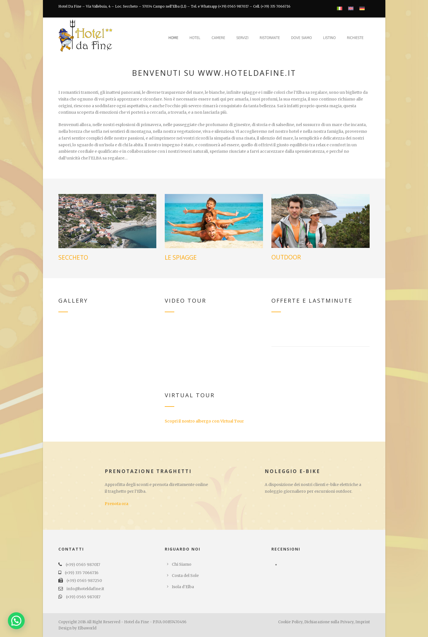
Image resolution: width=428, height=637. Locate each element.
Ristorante (270, 38)
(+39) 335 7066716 (82, 572)
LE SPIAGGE (181, 257)
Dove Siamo (301, 38)
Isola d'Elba (183, 586)
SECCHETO (73, 257)
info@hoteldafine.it (85, 588)
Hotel (194, 38)
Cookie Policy (290, 622)
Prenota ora (116, 503)
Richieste (355, 38)
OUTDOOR (286, 257)
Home (173, 38)
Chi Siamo (181, 564)
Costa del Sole (185, 575)
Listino (329, 38)
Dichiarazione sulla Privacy (329, 622)
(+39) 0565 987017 (83, 564)
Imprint (362, 622)
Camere (218, 38)
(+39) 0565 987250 (84, 580)
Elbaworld (87, 628)
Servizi (242, 38)
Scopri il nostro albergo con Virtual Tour (204, 421)
